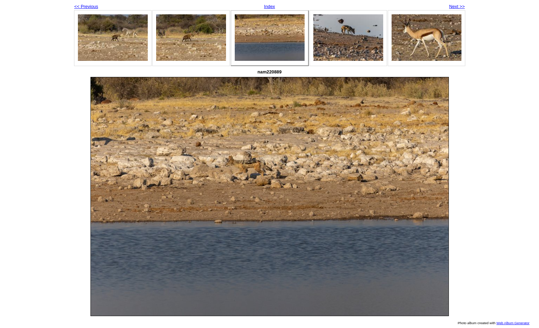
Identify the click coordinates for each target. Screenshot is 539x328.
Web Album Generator (513, 323)
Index (269, 6)
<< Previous (86, 6)
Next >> (457, 6)
